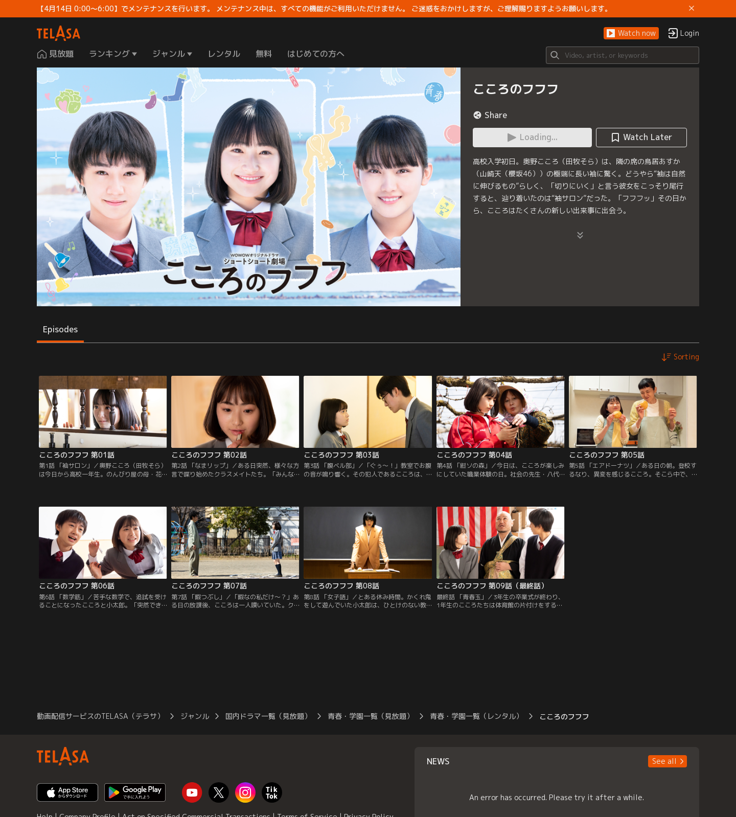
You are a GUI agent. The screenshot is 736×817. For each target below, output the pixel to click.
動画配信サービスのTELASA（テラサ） (100, 716)
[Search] (622, 55)
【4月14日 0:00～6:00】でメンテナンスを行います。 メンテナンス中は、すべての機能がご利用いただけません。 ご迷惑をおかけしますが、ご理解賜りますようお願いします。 (324, 8)
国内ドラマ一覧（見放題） (268, 716)
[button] (631, 33)
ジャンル (194, 716)
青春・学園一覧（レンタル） (476, 716)
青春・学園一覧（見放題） (370, 716)
